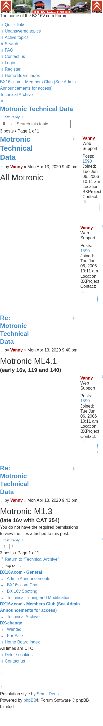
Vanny (88, 138)
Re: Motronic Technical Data (14, 329)
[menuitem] (20, 31)
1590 (87, 161)
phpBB (30, 700)
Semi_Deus (48, 694)
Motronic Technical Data (36, 108)
